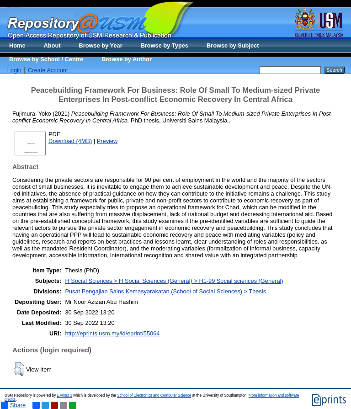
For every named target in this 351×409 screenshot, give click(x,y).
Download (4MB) (70, 141)
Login (14, 70)
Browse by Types (164, 45)
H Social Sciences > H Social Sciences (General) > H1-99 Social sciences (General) (174, 280)
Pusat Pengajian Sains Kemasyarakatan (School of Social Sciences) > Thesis (165, 291)
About (52, 45)
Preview (107, 141)
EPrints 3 (64, 395)
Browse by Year (100, 45)
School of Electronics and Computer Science (154, 395)
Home (17, 45)
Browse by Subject (233, 45)
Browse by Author (126, 59)
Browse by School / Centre (46, 59)
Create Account (48, 70)
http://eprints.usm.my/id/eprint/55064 (112, 333)
